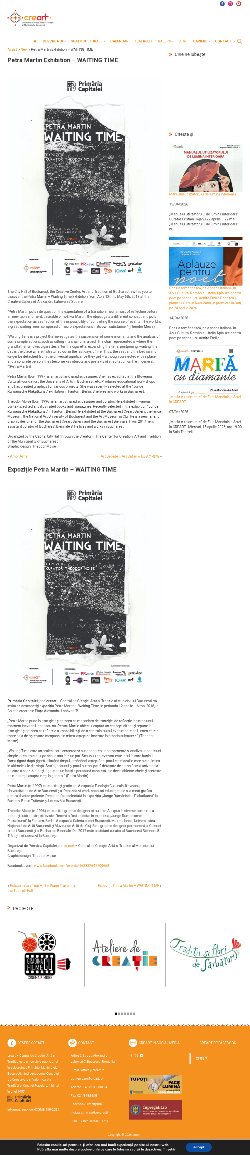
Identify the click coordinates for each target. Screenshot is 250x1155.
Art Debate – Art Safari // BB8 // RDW (130, 456)
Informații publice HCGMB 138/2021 (33, 1109)
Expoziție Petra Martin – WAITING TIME (128, 886)
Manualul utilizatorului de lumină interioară (202, 194)
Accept (198, 1147)
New (24, 49)
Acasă (13, 49)
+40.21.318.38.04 (95, 1087)
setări (172, 1149)
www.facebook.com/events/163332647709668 (72, 866)
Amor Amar (19, 456)
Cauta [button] (239, 41)
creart (202, 1058)
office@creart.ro (92, 1070)
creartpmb (94, 1104)
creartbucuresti (97, 1112)
